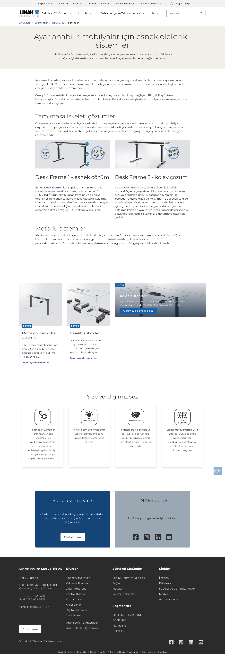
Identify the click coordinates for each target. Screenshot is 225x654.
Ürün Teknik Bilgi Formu (82, 628)
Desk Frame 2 (132, 187)
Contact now (72, 537)
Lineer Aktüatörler (78, 577)
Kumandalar (74, 599)
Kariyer (92, 3)
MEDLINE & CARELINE (127, 615)
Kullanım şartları (98, 652)
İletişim (164, 577)
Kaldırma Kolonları (77, 583)
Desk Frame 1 (53, 187)
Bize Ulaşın (30, 629)
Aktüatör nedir (168, 599)
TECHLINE (119, 625)
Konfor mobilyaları (124, 594)
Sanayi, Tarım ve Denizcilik (130, 577)
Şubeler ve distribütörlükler (177, 588)
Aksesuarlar (73, 604)
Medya (163, 594)
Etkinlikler (78, 3)
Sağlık (116, 583)
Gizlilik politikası (117, 652)
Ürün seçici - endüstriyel (82, 622)
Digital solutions (76, 610)
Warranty (133, 652)
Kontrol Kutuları (76, 594)
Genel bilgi (81, 652)
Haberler (63, 3)
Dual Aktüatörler (76, 588)
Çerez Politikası (65, 652)
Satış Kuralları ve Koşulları (154, 652)
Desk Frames (74, 615)
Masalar (117, 588)
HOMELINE (120, 631)
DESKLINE (119, 620)
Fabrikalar (165, 583)
